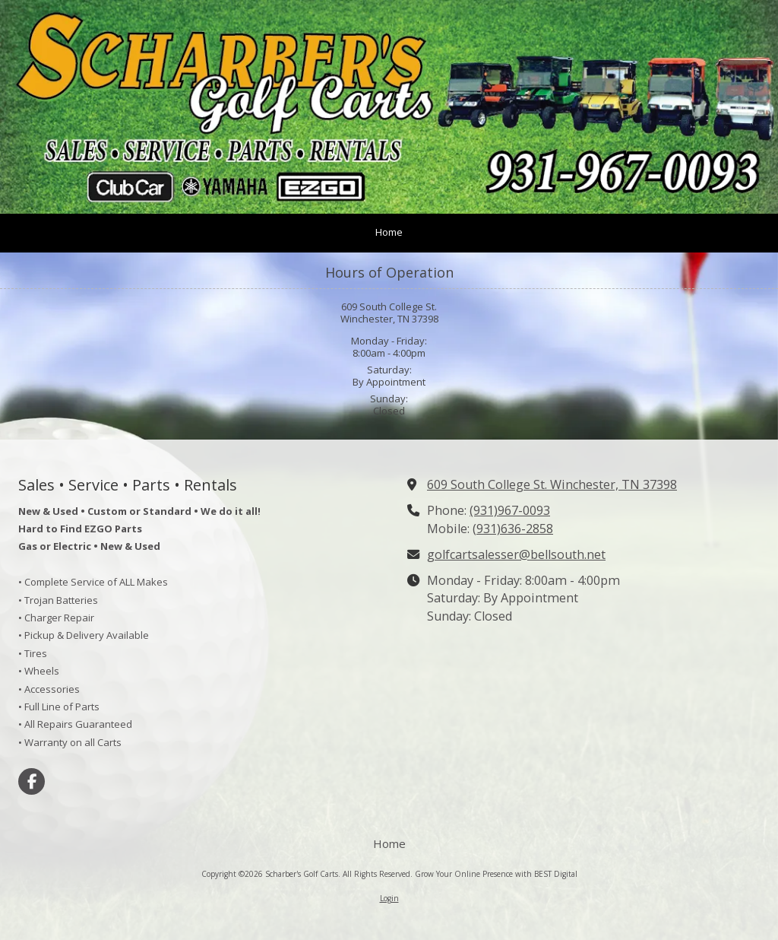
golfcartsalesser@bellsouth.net (516, 554)
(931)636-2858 (513, 528)
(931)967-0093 (510, 510)
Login (389, 898)
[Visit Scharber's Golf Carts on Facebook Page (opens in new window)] (31, 781)
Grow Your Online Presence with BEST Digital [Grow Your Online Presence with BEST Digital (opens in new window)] (496, 874)
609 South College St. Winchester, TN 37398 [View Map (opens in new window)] (552, 484)
